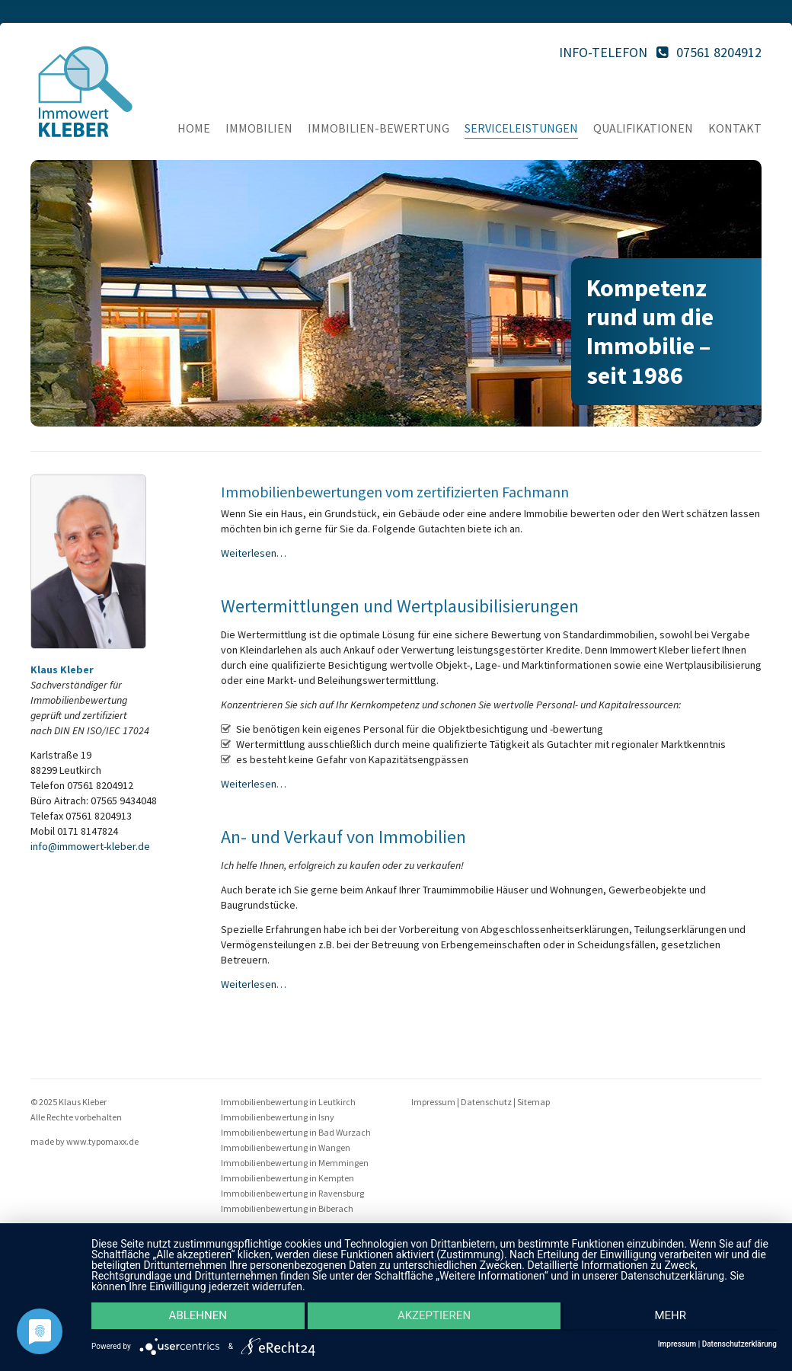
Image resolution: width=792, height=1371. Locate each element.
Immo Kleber (85, 91)
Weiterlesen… (253, 553)
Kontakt (735, 128)
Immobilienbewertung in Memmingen (295, 1162)
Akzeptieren (434, 1318)
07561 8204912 (719, 52)
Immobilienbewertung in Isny (277, 1117)
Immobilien (258, 128)
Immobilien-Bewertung (378, 128)
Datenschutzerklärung (739, 1344)
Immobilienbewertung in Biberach (287, 1208)
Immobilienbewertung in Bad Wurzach (296, 1132)
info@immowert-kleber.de (90, 846)
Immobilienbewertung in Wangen (285, 1147)
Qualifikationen (643, 128)
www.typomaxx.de (102, 1141)
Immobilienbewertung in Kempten (287, 1178)
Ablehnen (193, 1318)
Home (193, 128)
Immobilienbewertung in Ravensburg (292, 1193)
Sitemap (533, 1101)
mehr (675, 1318)
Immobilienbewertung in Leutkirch (288, 1101)
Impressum (433, 1101)
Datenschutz (486, 1101)
